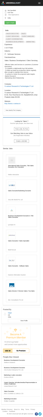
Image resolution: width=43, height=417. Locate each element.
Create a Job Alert (21, 141)
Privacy (33, 409)
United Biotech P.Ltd (10, 386)
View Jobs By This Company (13, 110)
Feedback (12, 411)
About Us (17, 409)
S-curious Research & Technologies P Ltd (19, 86)
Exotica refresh (8, 377)
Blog (22, 409)
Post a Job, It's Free (21, 129)
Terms (27, 409)
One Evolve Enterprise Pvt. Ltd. (14, 370)
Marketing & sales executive (13, 375)
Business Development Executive (14, 360)
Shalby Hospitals (9, 401)
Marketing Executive (10, 399)
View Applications (12, 15)
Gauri (10, 313)
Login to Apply (10, 23)
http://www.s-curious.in (12, 103)
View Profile (24, 320)
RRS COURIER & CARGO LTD (13, 393)
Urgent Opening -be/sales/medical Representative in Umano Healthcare (20, 383)
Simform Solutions (9, 362)
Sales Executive (9, 391)
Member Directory (7, 409)
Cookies (5, 411)
